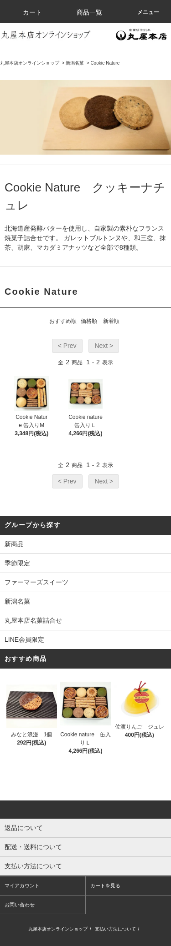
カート (32, 12)
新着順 (111, 321)
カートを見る (105, 885)
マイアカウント (22, 885)
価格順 (89, 321)
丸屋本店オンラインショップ (29, 62)
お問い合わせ (20, 904)
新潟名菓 (75, 62)
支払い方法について (115, 928)
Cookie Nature (104, 62)
